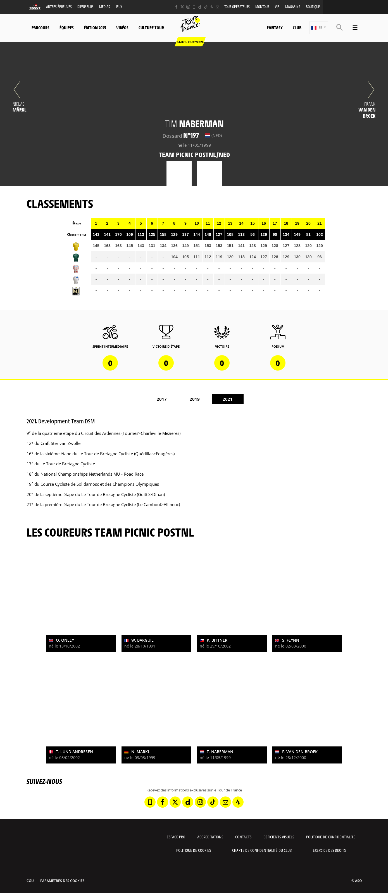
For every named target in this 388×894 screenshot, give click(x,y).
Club (297, 27)
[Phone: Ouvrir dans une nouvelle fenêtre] (194, 7)
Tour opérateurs (237, 6)
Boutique (313, 6)
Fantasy (275, 27)
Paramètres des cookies (62, 880)
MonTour (262, 6)
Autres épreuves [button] (59, 6)
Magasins (292, 6)
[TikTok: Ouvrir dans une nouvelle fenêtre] (206, 7)
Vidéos (122, 27)
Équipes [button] (66, 27)
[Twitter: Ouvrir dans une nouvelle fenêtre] (182, 7)
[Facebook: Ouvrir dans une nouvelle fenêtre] (176, 7)
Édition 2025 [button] (95, 27)
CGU (30, 880)
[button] (318, 28)
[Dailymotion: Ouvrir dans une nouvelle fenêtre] (200, 7)
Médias (104, 6)
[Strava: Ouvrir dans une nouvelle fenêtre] (212, 7)
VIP (277, 6)
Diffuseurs (85, 6)
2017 (162, 399)
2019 (195, 399)
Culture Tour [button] (151, 27)
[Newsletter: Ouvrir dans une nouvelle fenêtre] (217, 7)
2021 (228, 399)
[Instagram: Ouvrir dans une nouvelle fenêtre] (188, 7)
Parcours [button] (40, 27)
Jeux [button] (119, 6)
